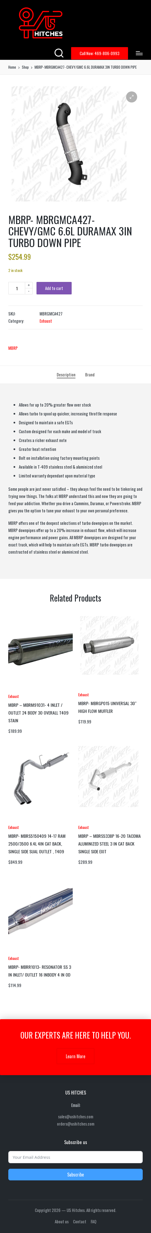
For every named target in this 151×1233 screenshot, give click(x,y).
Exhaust (46, 321)
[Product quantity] (16, 288)
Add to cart (54, 288)
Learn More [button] (75, 1056)
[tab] (66, 375)
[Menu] (139, 53)
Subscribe (75, 1174)
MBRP (13, 348)
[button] (99, 53)
